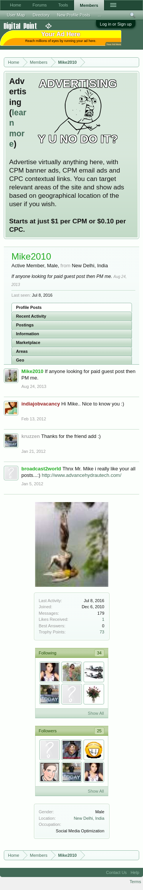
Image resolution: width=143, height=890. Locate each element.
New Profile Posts (73, 15)
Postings (25, 325)
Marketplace (28, 342)
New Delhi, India (89, 818)
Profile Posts (29, 307)
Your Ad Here (113, 44)
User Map (16, 15)
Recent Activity (31, 316)
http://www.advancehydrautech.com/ (81, 475)
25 (99, 730)
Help (134, 872)
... (99, 15)
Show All (96, 713)
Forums (39, 5)
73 (102, 632)
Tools (63, 5)
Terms (135, 881)
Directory (41, 15)
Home (15, 5)
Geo (20, 360)
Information (27, 333)
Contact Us (116, 872)
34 (99, 653)
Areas (22, 351)
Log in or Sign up (116, 24)
